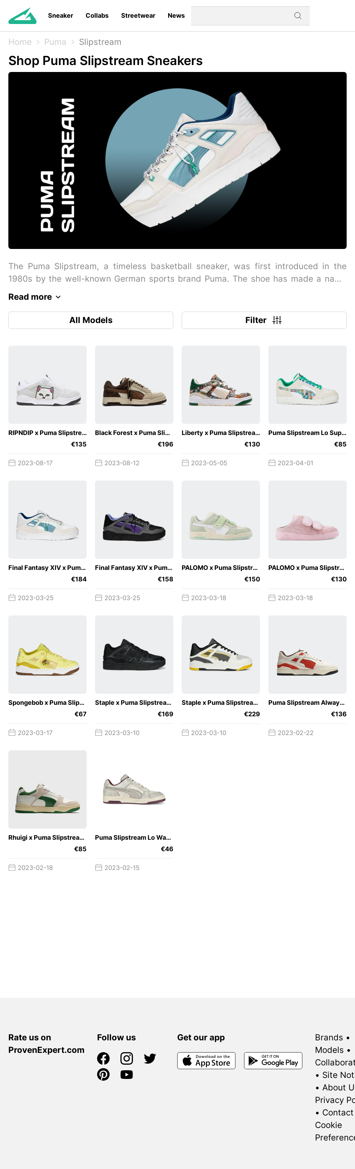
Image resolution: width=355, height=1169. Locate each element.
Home (20, 42)
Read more (36, 297)
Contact (338, 1112)
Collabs (97, 15)
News (176, 15)
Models (329, 1050)
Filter (264, 320)
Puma (55, 42)
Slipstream (100, 42)
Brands (329, 1037)
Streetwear (138, 15)
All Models (90, 320)
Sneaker (60, 15)
